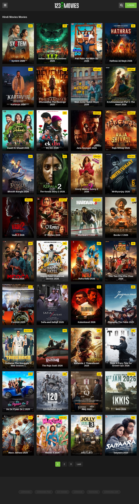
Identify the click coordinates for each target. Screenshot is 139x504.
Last (79, 464)
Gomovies (93, 492)
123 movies (62, 492)
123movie (78, 492)
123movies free (44, 492)
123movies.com (111, 492)
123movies (25, 492)
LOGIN (130, 5)
